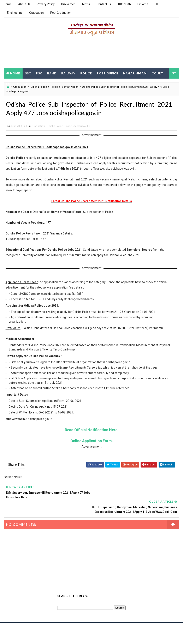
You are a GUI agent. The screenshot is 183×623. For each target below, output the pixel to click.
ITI (156, 4)
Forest (12, 83)
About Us (24, 4)
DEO (42, 83)
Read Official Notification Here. (91, 430)
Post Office (107, 73)
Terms (86, 4)
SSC (28, 73)
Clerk (29, 83)
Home (8, 4)
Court (157, 73)
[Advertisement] (91, 53)
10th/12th (124, 4)
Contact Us (104, 4)
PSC (39, 73)
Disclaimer (68, 4)
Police (86, 73)
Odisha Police (55, 126)
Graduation (36, 12)
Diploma (142, 4)
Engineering (15, 12)
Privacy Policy (46, 4)
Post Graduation (60, 12)
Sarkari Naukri (81, 126)
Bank (51, 73)
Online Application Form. (91, 441)
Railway (68, 73)
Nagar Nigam (135, 73)
